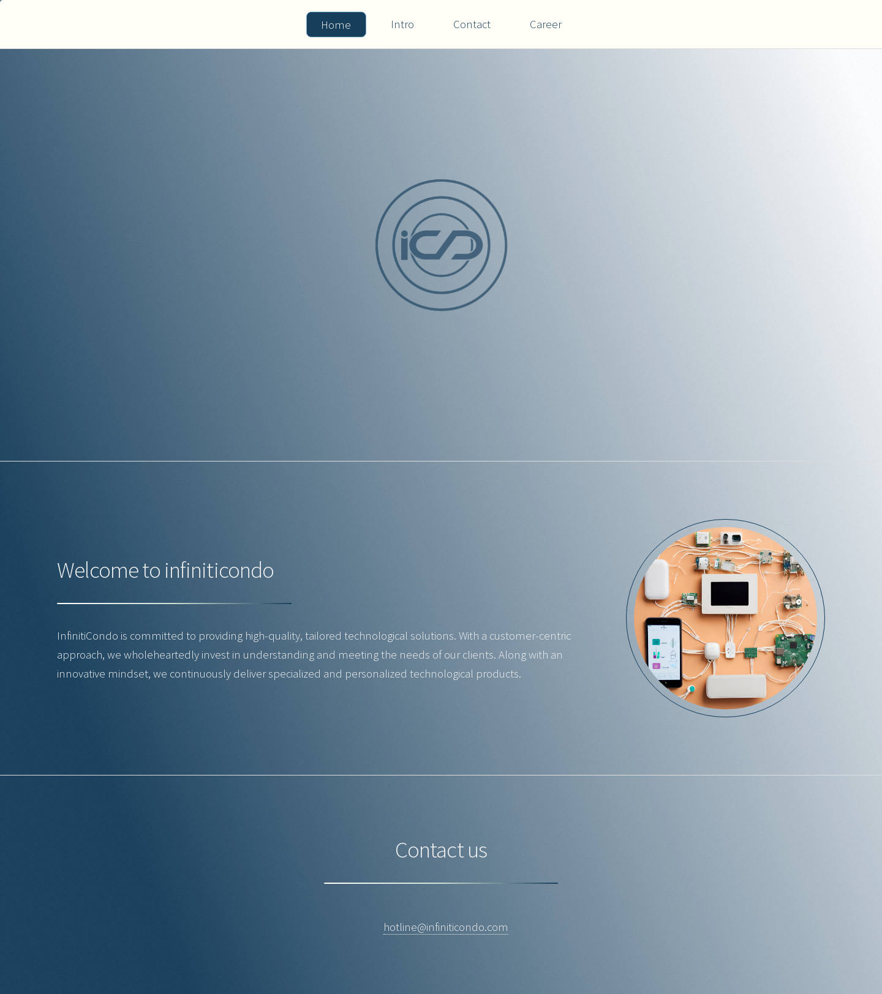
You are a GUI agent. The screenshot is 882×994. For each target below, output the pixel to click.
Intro (402, 24)
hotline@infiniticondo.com (445, 927)
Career (546, 24)
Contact (472, 24)
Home (336, 25)
